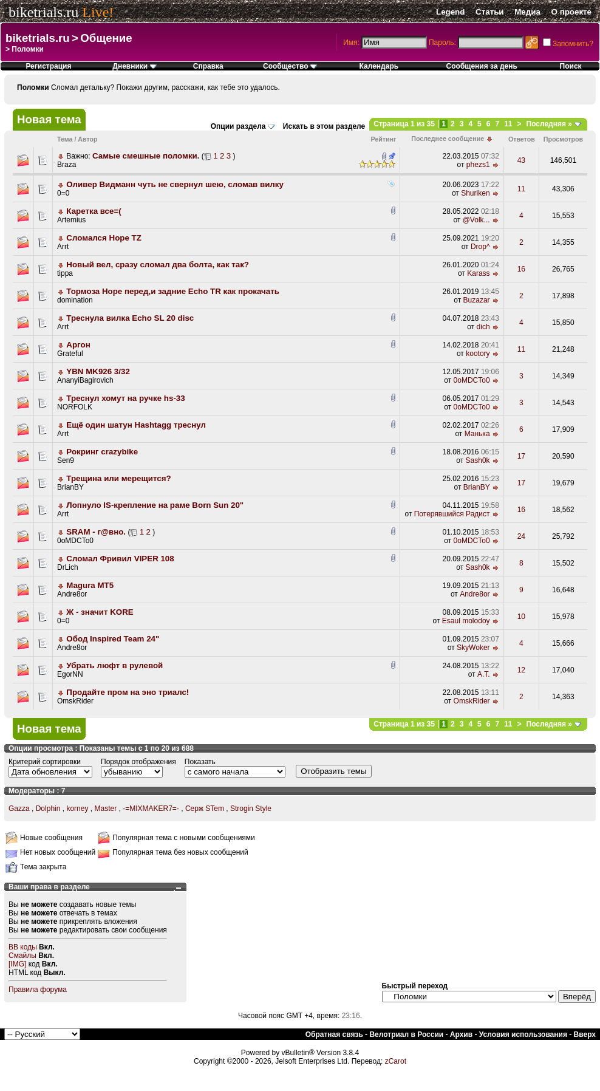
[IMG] (17, 964)
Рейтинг (384, 139)
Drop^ (480, 246)
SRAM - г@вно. (96, 531)
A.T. (483, 674)
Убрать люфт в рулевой (114, 665)
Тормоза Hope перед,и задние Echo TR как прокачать (172, 291)
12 (521, 670)
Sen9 (65, 460)
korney (77, 808)
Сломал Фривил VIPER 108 (120, 558)
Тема (64, 139)
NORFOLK (74, 407)
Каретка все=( (93, 211)
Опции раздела (238, 126)
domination (75, 300)
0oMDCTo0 (472, 380)
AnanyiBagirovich (85, 380)
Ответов (521, 139)
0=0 (63, 193)
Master (105, 808)
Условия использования (523, 1034)
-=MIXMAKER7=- (151, 808)
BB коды (23, 947)
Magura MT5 (90, 585)
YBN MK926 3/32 (97, 371)
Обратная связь (334, 1034)
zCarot (395, 1061)
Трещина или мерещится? (118, 478)
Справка (208, 66)
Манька (477, 433)
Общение (106, 38)
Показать (200, 762)
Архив (461, 1034)
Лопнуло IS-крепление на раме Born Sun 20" (155, 505)
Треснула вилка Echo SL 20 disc (130, 318)
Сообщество (290, 66)
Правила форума (38, 989)
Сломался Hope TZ (103, 237)
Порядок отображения (138, 762)
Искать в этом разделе (324, 126)
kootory (477, 353)
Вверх (585, 1034)
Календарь (379, 66)
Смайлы (22, 955)
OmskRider (75, 701)
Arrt (63, 246)
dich (483, 327)
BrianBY (70, 487)
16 (521, 269)
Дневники (134, 66)
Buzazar (476, 300)
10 (521, 616)
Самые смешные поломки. (145, 155)
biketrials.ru (43, 12)
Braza (66, 164)
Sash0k (478, 460)
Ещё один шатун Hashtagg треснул (136, 424)
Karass (478, 273)
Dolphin (48, 808)
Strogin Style (250, 808)
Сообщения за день (481, 66)
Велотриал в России (406, 1034)
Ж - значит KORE (99, 612)
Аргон (78, 344)
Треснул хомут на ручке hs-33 (125, 398)
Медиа (527, 11)
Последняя (550, 124)
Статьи (489, 11)
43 (521, 160)
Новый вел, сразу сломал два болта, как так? (157, 264)
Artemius (71, 220)
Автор (87, 139)
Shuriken (475, 193)
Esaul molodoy (466, 621)
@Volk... (476, 220)
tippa (65, 273)
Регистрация (48, 66)
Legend (450, 11)
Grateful (70, 353)
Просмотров (563, 139)
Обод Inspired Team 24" (112, 638)
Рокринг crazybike (102, 451)
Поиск (571, 66)
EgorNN (70, 674)
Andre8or (72, 594)
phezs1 (478, 164)
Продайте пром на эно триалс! (127, 692)
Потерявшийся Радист (452, 514)
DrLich (67, 567)
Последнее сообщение (447, 138)
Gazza (19, 808)
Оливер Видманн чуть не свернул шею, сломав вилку (175, 184)
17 (521, 456)
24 (521, 536)
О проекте (571, 11)
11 (508, 124)
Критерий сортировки (45, 762)
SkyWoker (473, 647)
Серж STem (204, 808)
